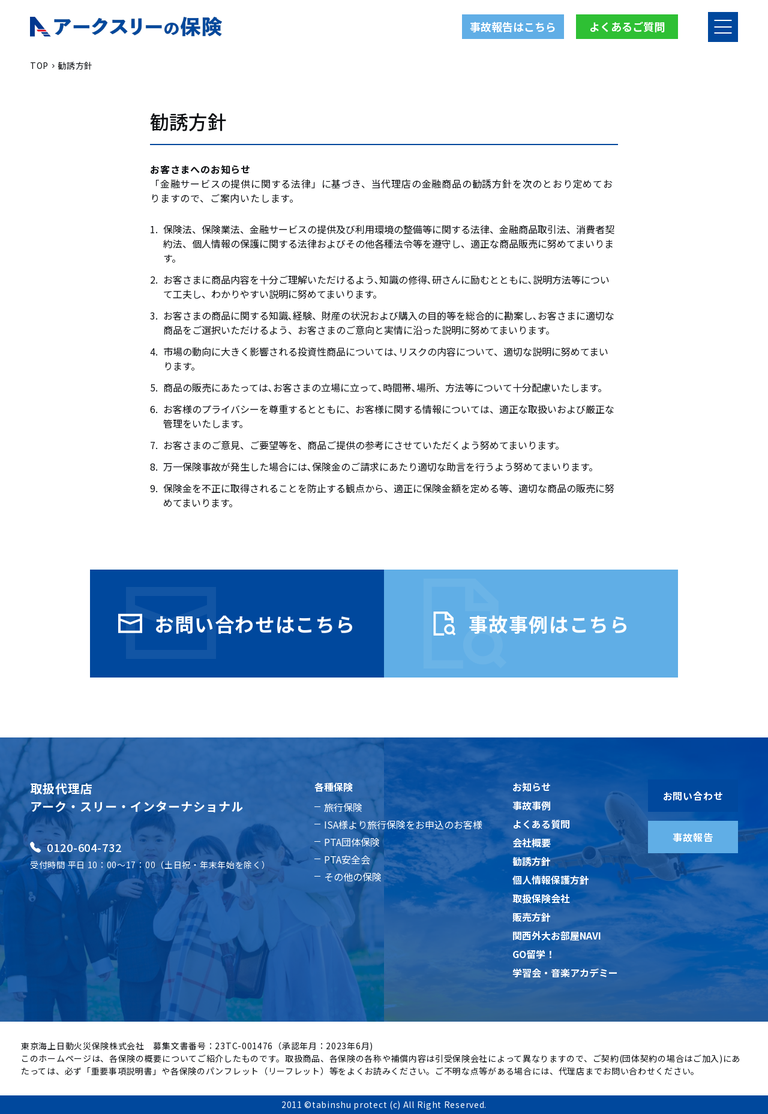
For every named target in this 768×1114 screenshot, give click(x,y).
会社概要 (531, 842)
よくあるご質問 (627, 26)
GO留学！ (533, 954)
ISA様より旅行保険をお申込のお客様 (403, 824)
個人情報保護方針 (550, 879)
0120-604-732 (76, 847)
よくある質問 (541, 824)
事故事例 (531, 805)
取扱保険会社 (541, 898)
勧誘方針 (531, 861)
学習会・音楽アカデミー (565, 972)
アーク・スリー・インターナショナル (137, 806)
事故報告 (693, 837)
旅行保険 (343, 807)
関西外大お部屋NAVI (556, 935)
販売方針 (531, 917)
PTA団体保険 (352, 842)
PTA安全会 (347, 859)
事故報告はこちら (513, 26)
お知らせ (531, 786)
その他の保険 (353, 876)
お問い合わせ (693, 795)
